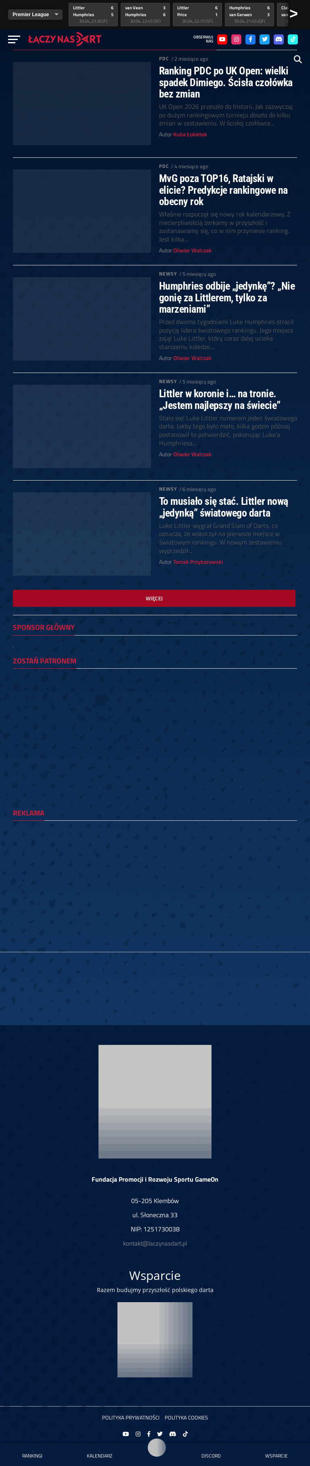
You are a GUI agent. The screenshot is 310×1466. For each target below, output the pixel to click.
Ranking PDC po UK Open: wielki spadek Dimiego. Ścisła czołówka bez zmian (226, 82)
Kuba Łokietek (190, 134)
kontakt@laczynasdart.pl (155, 1243)
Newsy (168, 274)
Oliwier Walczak (192, 250)
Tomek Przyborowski (198, 561)
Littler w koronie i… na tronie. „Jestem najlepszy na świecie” (220, 399)
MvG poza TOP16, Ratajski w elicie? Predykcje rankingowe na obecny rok (223, 190)
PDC (164, 58)
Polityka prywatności (130, 1417)
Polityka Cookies (186, 1417)
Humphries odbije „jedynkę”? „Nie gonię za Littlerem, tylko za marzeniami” (227, 297)
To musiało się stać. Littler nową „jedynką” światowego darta (223, 507)
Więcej (154, 598)
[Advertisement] (155, 883)
